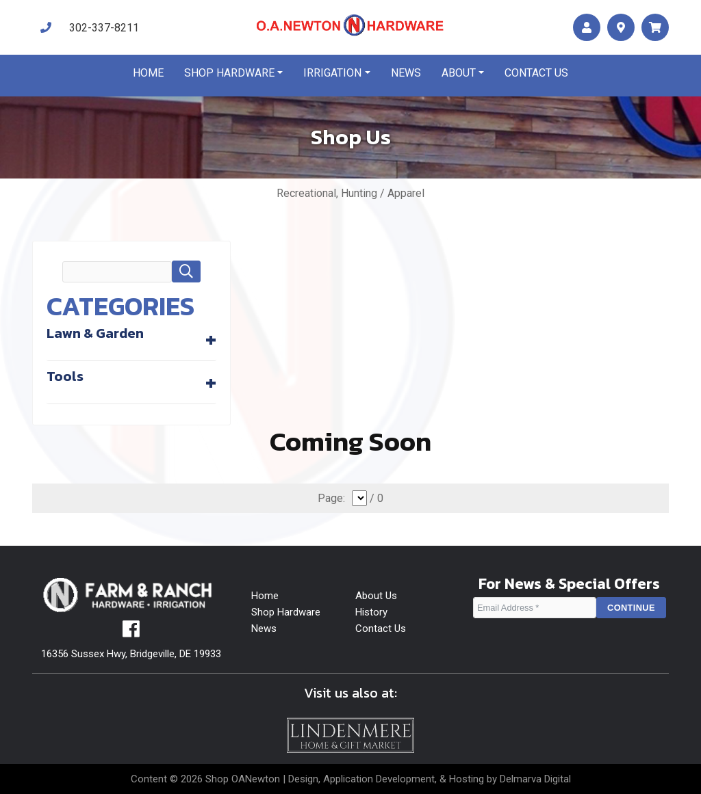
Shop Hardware (229, 72)
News (406, 72)
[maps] (621, 27)
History (371, 612)
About (459, 72)
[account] (586, 27)
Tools (65, 376)
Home (148, 72)
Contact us (536, 72)
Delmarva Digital (535, 779)
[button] (186, 271)
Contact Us (380, 628)
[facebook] (131, 632)
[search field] (117, 271)
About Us (376, 596)
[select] (359, 498)
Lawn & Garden (95, 333)
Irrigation (332, 72)
